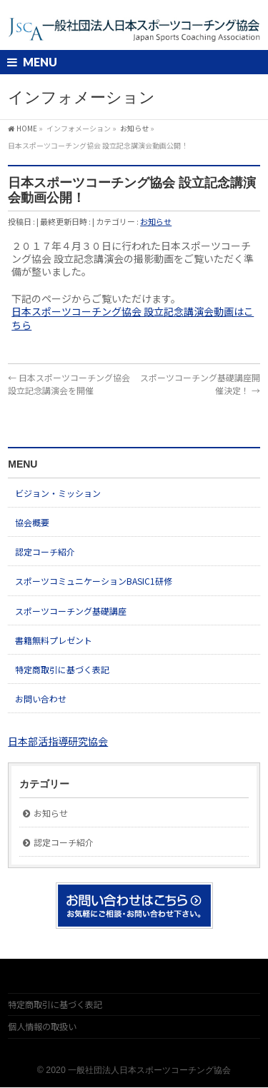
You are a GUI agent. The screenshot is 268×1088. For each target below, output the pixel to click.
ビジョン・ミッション (58, 493)
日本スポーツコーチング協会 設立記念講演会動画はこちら (132, 317)
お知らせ (156, 221)
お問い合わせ (40, 698)
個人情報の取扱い (42, 1026)
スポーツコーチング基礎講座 (70, 611)
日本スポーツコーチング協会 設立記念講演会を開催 (69, 383)
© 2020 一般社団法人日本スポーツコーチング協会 (134, 1070)
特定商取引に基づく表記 (62, 669)
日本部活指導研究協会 (58, 741)
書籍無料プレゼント (53, 640)
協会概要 (32, 522)
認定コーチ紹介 (45, 551)
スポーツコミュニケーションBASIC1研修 (93, 581)
